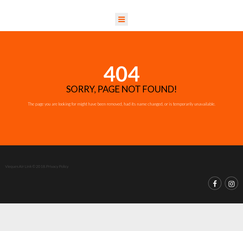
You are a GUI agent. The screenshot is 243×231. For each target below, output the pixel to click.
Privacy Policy (57, 166)
